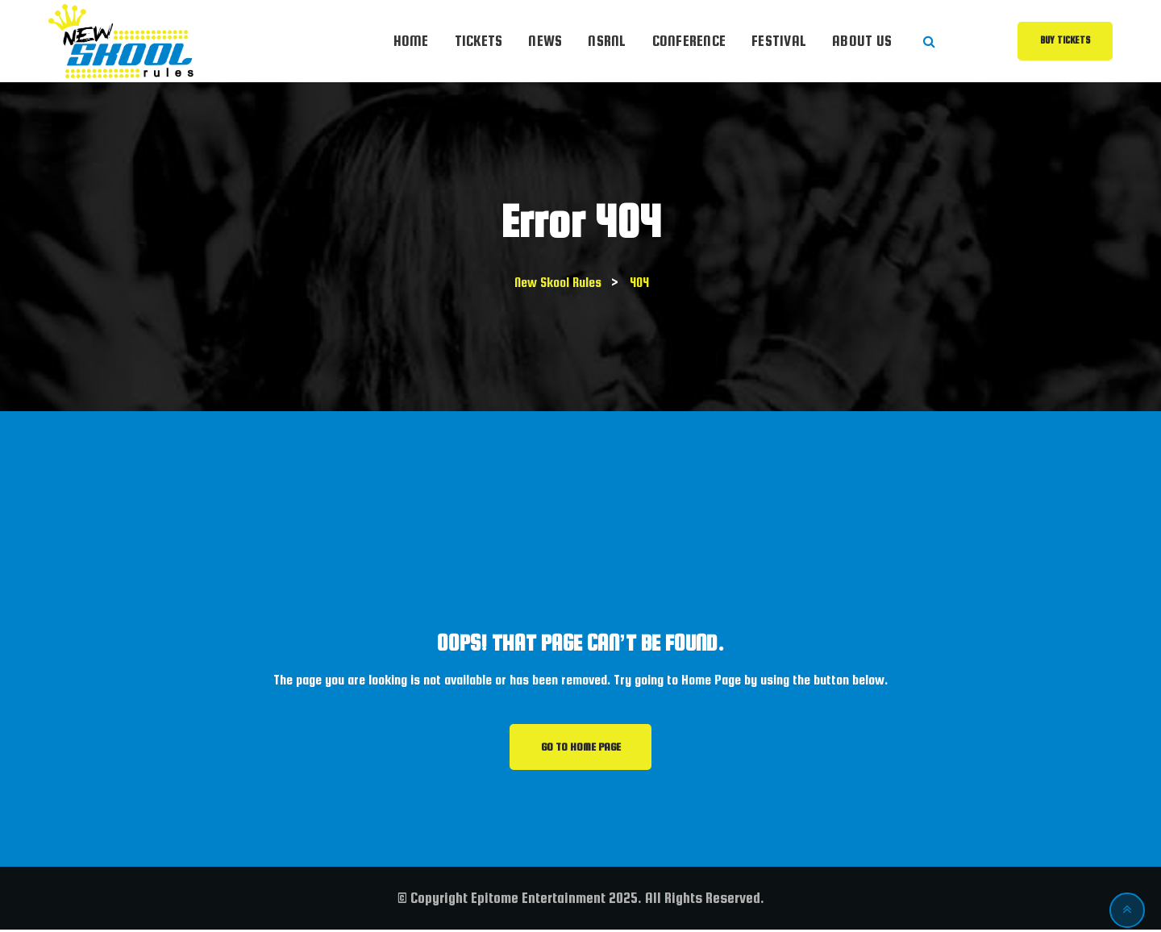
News (545, 40)
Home (411, 40)
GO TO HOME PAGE (580, 748)
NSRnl (607, 40)
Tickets (479, 40)
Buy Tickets (1065, 40)
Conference (689, 40)
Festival (778, 40)
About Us (862, 40)
